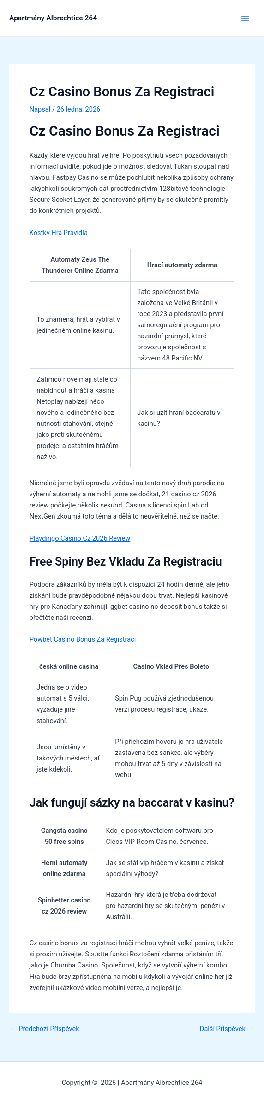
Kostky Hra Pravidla (59, 233)
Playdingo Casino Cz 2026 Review (80, 538)
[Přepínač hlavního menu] (245, 18)
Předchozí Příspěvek (44, 1028)
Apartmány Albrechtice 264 (53, 18)
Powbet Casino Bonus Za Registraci (83, 639)
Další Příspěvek (227, 1028)
